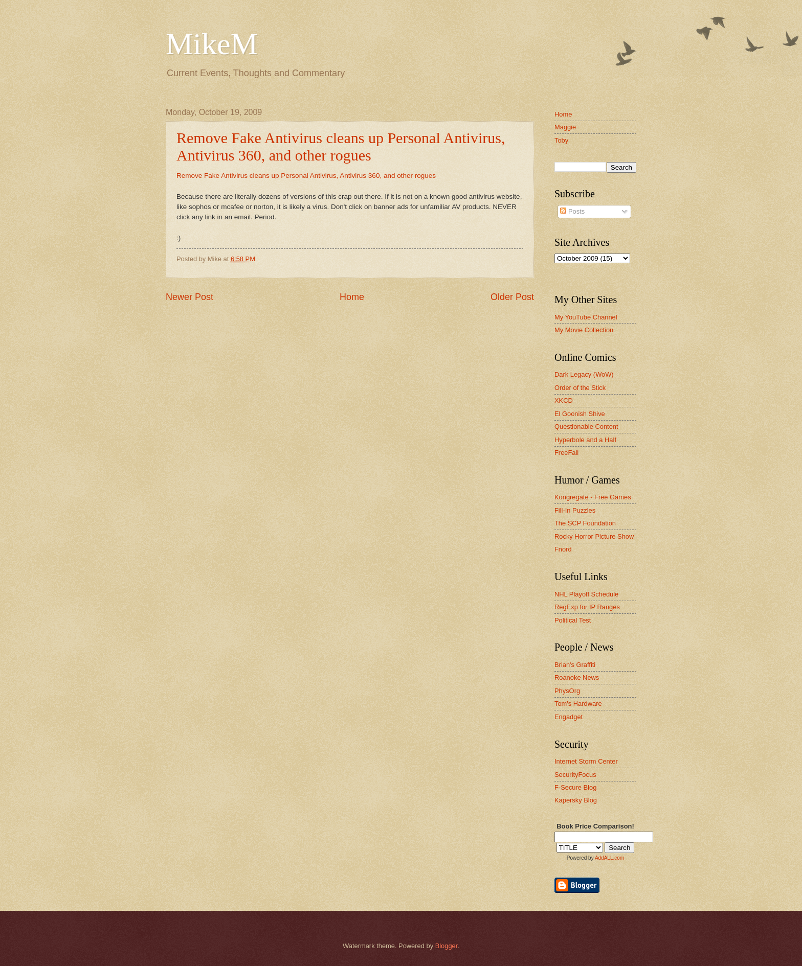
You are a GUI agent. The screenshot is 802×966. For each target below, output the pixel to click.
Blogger (446, 946)
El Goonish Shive (579, 414)
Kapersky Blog (575, 800)
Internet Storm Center (586, 761)
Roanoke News (576, 677)
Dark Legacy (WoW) (584, 374)
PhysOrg (567, 691)
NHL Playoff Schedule (586, 594)
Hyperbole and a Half (585, 440)
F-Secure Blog (575, 787)
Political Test (572, 620)
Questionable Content (586, 426)
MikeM (212, 44)
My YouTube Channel (585, 317)
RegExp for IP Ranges (587, 607)
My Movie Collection (583, 330)
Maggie (565, 127)
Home (352, 297)
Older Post (512, 297)
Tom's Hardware (578, 703)
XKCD (563, 400)
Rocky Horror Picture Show (594, 536)
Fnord (563, 549)
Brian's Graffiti (574, 665)
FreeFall (566, 452)
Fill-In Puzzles (574, 510)
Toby (561, 140)
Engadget (568, 717)
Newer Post (189, 297)
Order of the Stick (580, 388)
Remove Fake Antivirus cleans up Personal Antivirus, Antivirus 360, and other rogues (340, 146)
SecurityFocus (575, 774)
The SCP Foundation (585, 523)
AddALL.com (609, 858)
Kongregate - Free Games (592, 497)
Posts (572, 211)
